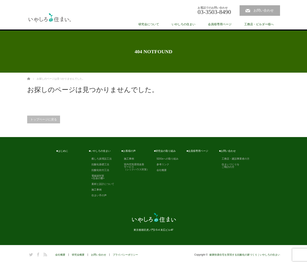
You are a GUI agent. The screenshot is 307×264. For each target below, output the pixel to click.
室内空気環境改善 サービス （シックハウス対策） (135, 167)
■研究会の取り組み (165, 151)
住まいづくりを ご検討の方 (229, 165)
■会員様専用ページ (197, 151)
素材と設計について (101, 184)
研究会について (148, 24)
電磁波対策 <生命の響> (97, 177)
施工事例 (95, 189)
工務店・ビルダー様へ (259, 24)
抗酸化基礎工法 (99, 164)
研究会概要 (78, 254)
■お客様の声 (128, 151)
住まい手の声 (98, 195)
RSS (45, 254)
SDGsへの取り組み (166, 158)
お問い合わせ (263, 10)
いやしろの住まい (183, 24)
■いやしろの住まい (100, 151)
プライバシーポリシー (125, 254)
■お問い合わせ (227, 151)
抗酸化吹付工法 (99, 170)
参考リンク (161, 164)
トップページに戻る (43, 119)
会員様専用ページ (220, 24)
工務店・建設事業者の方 (234, 158)
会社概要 (160, 170)
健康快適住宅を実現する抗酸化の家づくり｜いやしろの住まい (244, 254)
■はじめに (62, 151)
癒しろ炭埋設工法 (100, 158)
